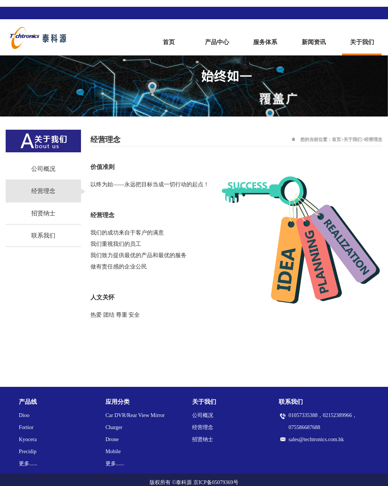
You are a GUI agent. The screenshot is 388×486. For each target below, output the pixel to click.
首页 (169, 42)
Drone (112, 439)
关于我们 (362, 42)
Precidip (28, 451)
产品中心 (217, 42)
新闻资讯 (314, 42)
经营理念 (43, 191)
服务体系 (265, 42)
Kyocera (28, 439)
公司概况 (43, 169)
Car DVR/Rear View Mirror (135, 415)
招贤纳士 (43, 213)
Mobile (113, 451)
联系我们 (43, 235)
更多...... (28, 463)
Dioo (24, 415)
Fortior (26, 427)
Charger (113, 427)
